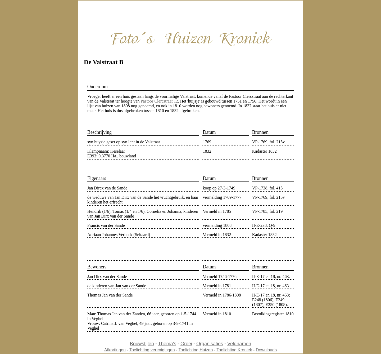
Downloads (266, 350)
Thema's (167, 343)
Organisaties (209, 343)
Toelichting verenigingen (152, 350)
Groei (186, 343)
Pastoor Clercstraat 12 (159, 101)
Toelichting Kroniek (234, 350)
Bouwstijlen (142, 343)
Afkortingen (115, 350)
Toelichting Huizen (196, 350)
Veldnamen (239, 343)
